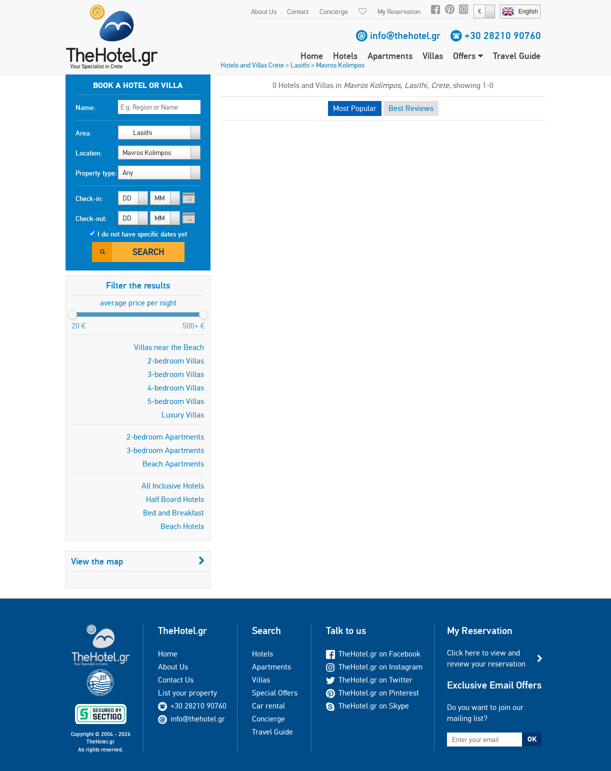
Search (148, 252)
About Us (263, 11)
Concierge (334, 11)
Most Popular (354, 108)
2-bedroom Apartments (165, 437)
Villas (432, 56)
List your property (187, 693)
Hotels (345, 56)
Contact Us (176, 679)
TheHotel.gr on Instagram (374, 667)
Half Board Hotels (175, 499)
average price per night (138, 303)
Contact (297, 11)
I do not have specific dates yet (142, 234)
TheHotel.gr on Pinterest (372, 693)
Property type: (96, 173)
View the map (138, 561)
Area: (84, 133)
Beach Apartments (173, 463)
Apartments (390, 56)
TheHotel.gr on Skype (367, 705)
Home (311, 56)
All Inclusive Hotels (173, 485)
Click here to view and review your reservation (486, 658)
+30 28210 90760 (502, 35)
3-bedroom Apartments (165, 450)
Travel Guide (516, 56)
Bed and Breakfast (173, 513)
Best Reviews (411, 108)
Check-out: (91, 218)
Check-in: (89, 198)
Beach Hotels (182, 526)
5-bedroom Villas (176, 401)
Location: (89, 153)
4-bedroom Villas (176, 387)
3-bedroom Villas (176, 374)
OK (532, 739)
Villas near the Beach (169, 347)
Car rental (268, 705)
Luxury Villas (183, 415)
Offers (468, 56)
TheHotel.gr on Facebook (373, 653)
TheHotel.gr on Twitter (369, 679)
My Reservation (399, 11)
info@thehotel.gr (405, 35)
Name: (86, 107)
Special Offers (275, 693)
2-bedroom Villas (176, 361)
